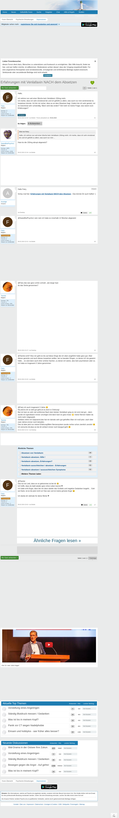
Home (5, 12)
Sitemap (82, 804)
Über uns (23, 804)
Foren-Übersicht (7, 781)
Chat (58, 12)
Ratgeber (48, 12)
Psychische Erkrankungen (25, 781)
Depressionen (41, 781)
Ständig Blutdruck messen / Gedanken (28, 713)
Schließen (48, 75)
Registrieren (79, 16)
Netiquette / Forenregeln (70, 804)
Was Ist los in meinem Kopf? (23, 719)
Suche (39, 12)
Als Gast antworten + (9, 88)
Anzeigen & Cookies (50, 804)
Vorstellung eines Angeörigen (23, 707)
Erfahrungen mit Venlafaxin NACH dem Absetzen (39, 82)
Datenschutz (39, 804)
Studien (81, 12)
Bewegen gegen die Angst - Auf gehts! (28, 765)
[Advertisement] (57, 522)
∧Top (114, 815)
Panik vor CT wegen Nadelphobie (26, 725)
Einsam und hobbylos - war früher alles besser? (33, 731)
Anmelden (92, 16)
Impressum (30, 804)
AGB (59, 804)
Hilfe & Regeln (69, 12)
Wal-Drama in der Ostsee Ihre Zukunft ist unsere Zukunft (38, 747)
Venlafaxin (21, 115)
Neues (13, 12)
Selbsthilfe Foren (26, 12)
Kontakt (16, 804)
